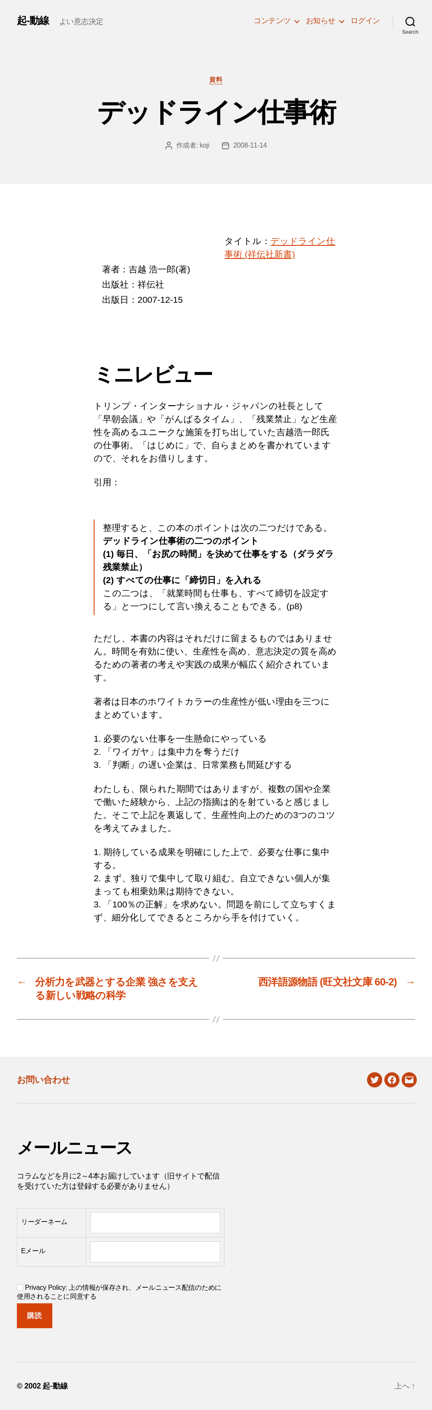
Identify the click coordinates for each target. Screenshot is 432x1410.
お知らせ (320, 20)
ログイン (365, 20)
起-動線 (33, 21)
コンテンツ (272, 20)
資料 (215, 79)
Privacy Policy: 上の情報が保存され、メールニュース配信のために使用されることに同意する (119, 1292)
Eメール (33, 1250)
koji (204, 145)
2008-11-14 (250, 145)
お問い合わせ (43, 1079)
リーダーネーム (44, 1221)
